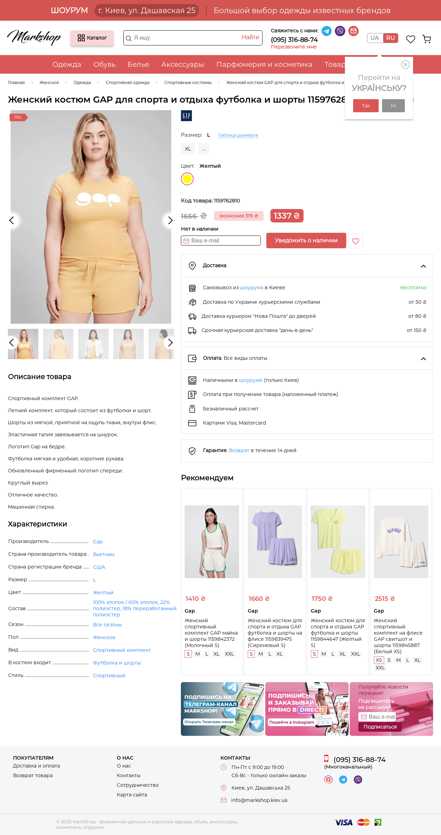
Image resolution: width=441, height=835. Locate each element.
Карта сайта (132, 795)
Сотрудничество (138, 785)
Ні (393, 106)
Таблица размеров (238, 135)
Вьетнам (103, 554)
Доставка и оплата (36, 766)
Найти (250, 37)
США (99, 567)
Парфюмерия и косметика (264, 64)
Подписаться (380, 727)
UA (374, 38)
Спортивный (109, 675)
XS (379, 660)
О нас (124, 766)
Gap (98, 542)
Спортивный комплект (122, 650)
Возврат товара (33, 775)
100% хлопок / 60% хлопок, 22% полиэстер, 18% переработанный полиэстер (135, 608)
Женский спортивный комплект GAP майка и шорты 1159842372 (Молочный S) (211, 632)
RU (390, 38)
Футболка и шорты (117, 663)
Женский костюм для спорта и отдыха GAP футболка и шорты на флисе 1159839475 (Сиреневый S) (275, 632)
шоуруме (251, 380)
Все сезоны (107, 625)
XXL (229, 654)
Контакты (129, 775)
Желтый (187, 179)
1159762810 (227, 201)
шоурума (251, 287)
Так (366, 106)
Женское (104, 637)
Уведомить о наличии (306, 240)
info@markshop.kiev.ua (259, 800)
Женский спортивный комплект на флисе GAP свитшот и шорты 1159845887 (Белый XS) (398, 636)
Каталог (81, 38)
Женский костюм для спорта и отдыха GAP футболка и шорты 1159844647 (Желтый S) (338, 632)
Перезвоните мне (294, 47)
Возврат (239, 450)
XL (188, 149)
